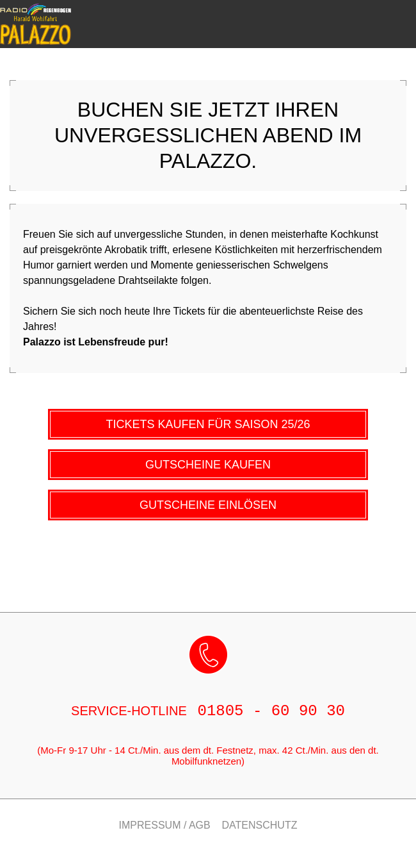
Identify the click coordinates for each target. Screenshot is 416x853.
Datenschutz (260, 825)
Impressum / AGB (165, 825)
